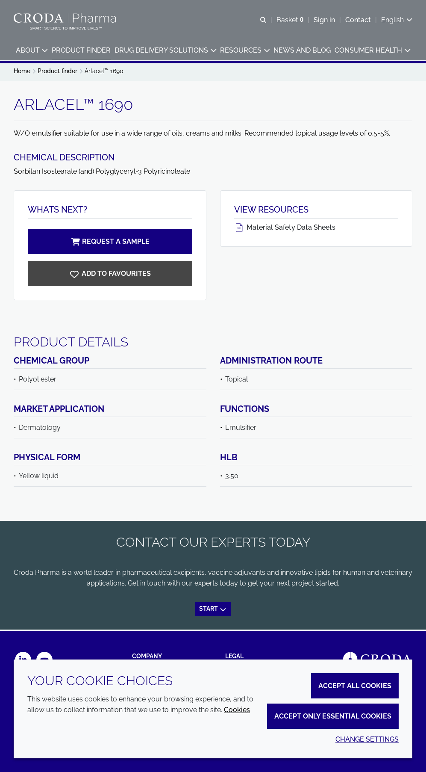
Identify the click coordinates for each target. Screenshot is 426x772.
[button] (31, 51)
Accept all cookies (354, 686)
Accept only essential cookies (332, 716)
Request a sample (110, 244)
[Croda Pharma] (66, 18)
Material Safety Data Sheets (284, 229)
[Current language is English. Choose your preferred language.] (396, 20)
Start (213, 610)
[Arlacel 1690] (110, 275)
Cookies (237, 710)
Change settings (367, 739)
